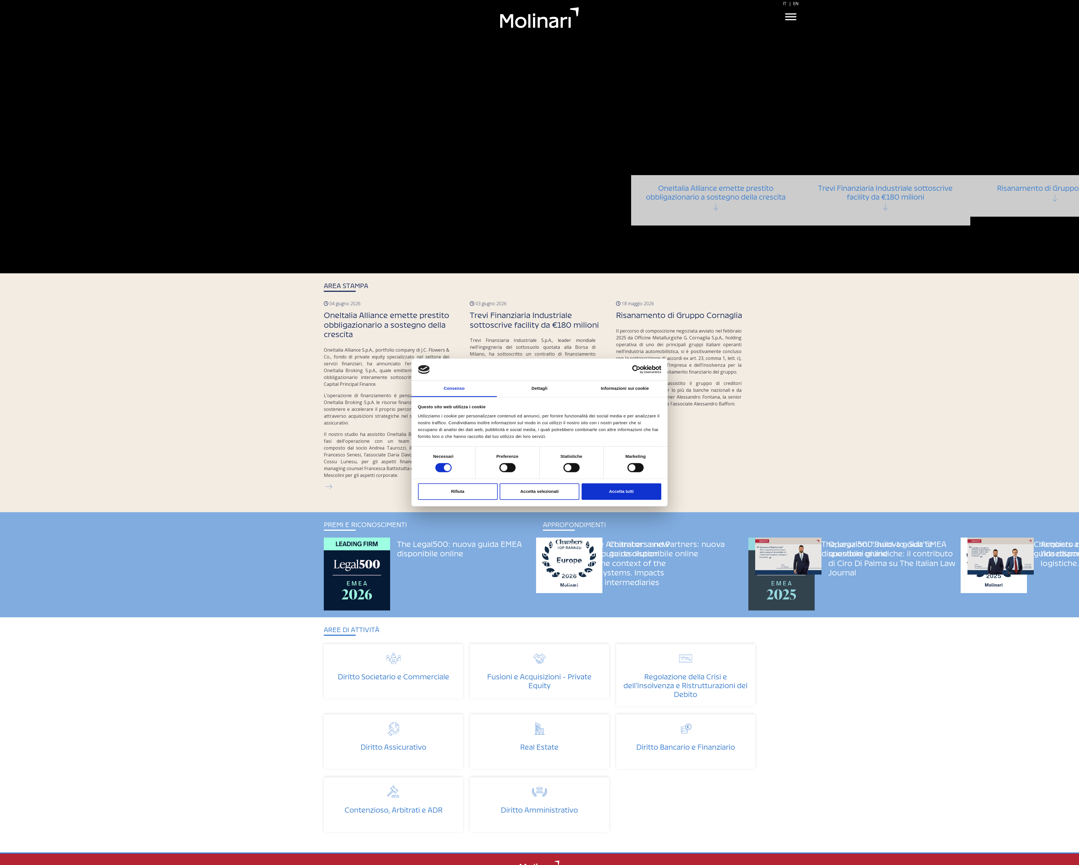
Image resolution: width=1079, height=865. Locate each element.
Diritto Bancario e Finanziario (685, 745)
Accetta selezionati (539, 491)
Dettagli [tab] (539, 388)
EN (795, 3)
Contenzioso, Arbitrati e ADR (393, 808)
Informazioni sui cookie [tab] (625, 388)
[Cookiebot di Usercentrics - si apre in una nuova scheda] (636, 369)
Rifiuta (457, 491)
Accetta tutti (621, 491)
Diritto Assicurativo (393, 745)
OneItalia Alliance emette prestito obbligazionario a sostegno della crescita (715, 207)
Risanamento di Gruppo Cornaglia (1055, 198)
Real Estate (539, 745)
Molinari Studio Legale (539, 17)
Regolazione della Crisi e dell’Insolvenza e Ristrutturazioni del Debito (685, 684)
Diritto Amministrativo (539, 808)
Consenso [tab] (454, 388)
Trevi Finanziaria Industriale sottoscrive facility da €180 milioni (885, 207)
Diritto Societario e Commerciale (393, 675)
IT (784, 3)
